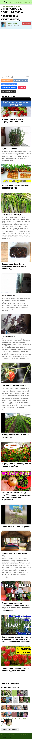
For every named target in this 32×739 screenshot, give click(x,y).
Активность (11, 2)
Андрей (21, 700)
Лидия (25, 693)
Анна (20, 708)
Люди (26, 2)
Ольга (14, 693)
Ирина (20, 693)
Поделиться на (9, 87)
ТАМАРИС (9, 722)
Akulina (3, 715)
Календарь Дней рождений (10, 729)
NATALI (3, 708)
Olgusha (9, 693)
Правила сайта (5, 734)
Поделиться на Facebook (9, 84)
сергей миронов (15, 700)
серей (20, 715)
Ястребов (14, 715)
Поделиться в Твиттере (8, 91)
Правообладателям (14, 734)
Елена (9, 700)
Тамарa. (3, 693)
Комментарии (19, 2)
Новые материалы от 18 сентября (11, 6)
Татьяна (3, 722)
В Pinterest (22, 87)
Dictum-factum (12, 23)
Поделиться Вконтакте (21, 80)
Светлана (25, 708)
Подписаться (26, 23)
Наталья (9, 708)
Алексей (27, 700)
